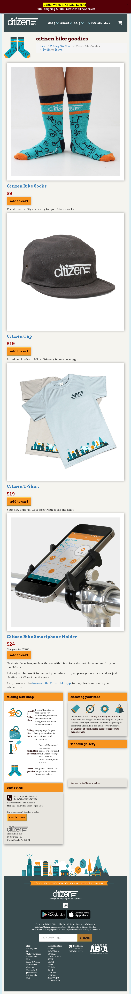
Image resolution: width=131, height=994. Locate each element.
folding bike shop (20, 697)
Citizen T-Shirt (23, 486)
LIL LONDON (54, 980)
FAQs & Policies (33, 962)
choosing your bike (85, 697)
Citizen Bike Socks (27, 186)
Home (42, 46)
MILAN (51, 962)
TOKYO (51, 967)
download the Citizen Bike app (51, 683)
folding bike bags (30, 733)
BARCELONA (53, 951)
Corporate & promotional (31, 971)
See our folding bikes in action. (86, 783)
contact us (17, 817)
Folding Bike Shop (60, 46)
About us (30, 967)
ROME (50, 970)
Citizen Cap (19, 336)
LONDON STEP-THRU (53, 976)
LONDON (52, 972)
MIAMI (50, 964)
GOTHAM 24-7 (54, 956)
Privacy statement (91, 929)
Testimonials (31, 964)
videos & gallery (83, 744)
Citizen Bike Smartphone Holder (42, 636)
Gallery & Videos (33, 954)
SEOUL (51, 959)
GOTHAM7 (52, 954)
